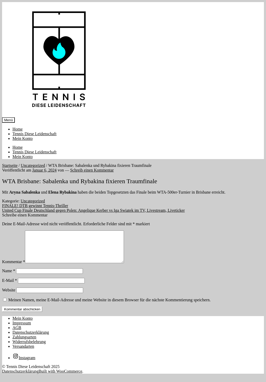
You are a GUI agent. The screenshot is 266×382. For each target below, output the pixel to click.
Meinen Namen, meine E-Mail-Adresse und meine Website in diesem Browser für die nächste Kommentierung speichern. (109, 306)
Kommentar (13, 268)
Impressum (21, 329)
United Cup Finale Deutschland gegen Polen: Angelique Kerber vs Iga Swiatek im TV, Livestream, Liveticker (93, 210)
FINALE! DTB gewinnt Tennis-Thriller (35, 205)
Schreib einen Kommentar (92, 170)
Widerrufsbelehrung (29, 348)
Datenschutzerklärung (30, 338)
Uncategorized (33, 165)
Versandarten (23, 352)
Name (8, 277)
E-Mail (9, 286)
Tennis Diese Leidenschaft (34, 134)
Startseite (10, 165)
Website (8, 296)
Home (17, 129)
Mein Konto (22, 138)
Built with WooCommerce (60, 377)
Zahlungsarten (24, 343)
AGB (16, 334)
